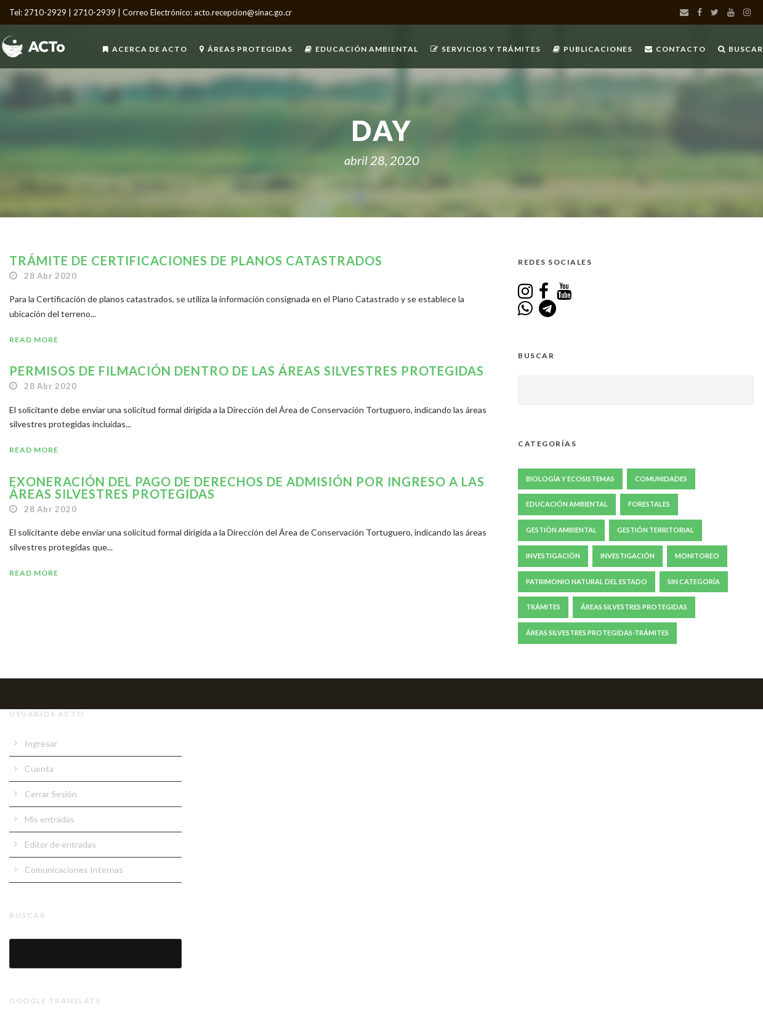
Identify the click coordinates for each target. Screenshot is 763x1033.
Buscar (740, 49)
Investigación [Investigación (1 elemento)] (627, 556)
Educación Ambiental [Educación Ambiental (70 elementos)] (567, 504)
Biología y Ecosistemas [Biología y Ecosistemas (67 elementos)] (570, 479)
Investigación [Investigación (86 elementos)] (553, 556)
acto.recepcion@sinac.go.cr (243, 12)
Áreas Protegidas (246, 49)
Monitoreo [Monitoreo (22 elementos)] (697, 556)
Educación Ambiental (361, 49)
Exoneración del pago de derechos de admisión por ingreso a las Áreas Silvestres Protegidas (247, 487)
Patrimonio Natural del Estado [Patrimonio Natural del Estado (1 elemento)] (586, 581)
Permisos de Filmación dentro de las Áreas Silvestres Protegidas (246, 370)
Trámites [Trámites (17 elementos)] (543, 607)
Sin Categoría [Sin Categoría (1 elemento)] (694, 581)
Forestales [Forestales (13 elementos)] (649, 504)
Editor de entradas (60, 844)
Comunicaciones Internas (74, 869)
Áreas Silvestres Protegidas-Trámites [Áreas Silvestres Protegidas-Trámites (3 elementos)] (597, 633)
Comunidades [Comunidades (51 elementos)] (661, 479)
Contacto (675, 49)
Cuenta (39, 768)
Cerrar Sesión (51, 794)
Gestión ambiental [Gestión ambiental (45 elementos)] (561, 530)
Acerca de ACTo (145, 49)
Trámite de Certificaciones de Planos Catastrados (195, 260)
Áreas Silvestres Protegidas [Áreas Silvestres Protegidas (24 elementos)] (634, 607)
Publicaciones (592, 49)
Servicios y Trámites (485, 49)
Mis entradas (50, 819)
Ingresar (41, 743)
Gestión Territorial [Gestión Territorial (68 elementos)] (655, 530)
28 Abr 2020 (50, 276)
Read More (34, 339)
